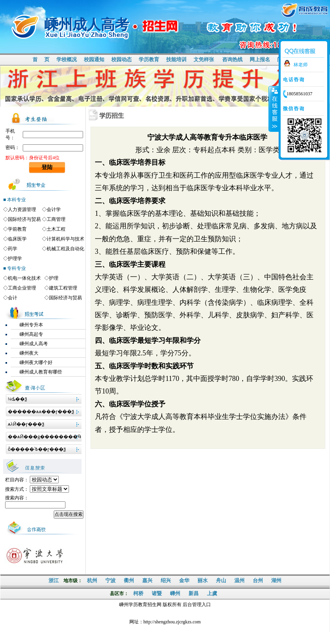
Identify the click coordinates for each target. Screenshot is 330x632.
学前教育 (17, 229)
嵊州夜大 (29, 353)
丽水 (203, 580)
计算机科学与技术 (65, 239)
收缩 (273, 109)
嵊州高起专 (31, 334)
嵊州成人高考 (34, 343)
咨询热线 (232, 59)
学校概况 (66, 59)
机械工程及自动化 (65, 248)
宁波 (110, 580)
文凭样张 (204, 59)
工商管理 (56, 219)
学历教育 (149, 59)
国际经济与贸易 (24, 219)
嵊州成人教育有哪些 (41, 372)
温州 (239, 580)
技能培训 (176, 59)
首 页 (41, 59)
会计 (12, 298)
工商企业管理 (22, 288)
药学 (12, 248)
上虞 (212, 593)
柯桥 (138, 593)
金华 (184, 580)
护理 (53, 278)
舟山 (221, 580)
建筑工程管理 (63, 288)
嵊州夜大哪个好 (36, 362)
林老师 (301, 64)
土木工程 (56, 229)
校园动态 (121, 59)
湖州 (276, 580)
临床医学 (17, 239)
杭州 (92, 580)
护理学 (15, 258)
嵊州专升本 (31, 325)
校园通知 (94, 59)
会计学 (54, 209)
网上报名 (260, 59)
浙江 (54, 580)
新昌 (194, 593)
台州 (258, 580)
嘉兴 (147, 580)
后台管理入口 (197, 604)
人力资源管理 (22, 209)
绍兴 (166, 580)
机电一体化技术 (24, 278)
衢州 (129, 580)
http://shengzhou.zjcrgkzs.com (172, 622)
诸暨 (157, 593)
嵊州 (175, 593)
